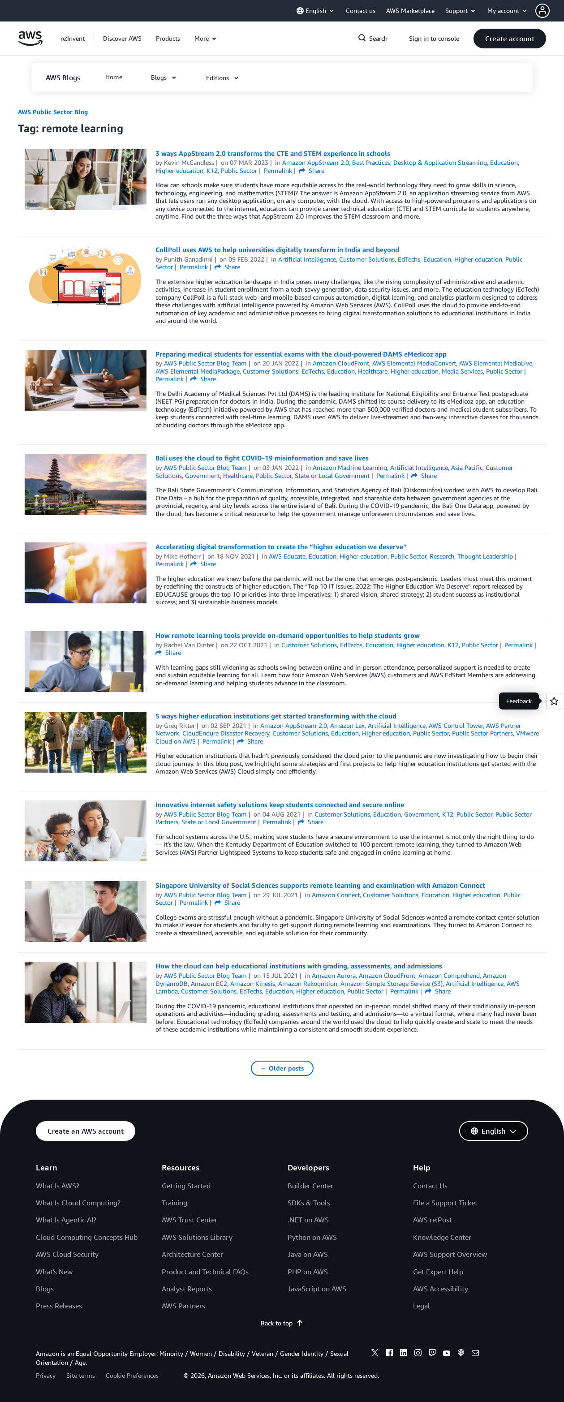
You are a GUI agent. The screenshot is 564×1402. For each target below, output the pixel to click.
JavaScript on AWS (317, 1288)
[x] (375, 1354)
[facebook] (389, 1354)
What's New (54, 1271)
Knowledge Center (442, 1237)
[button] (549, 11)
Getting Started (186, 1185)
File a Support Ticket (445, 1202)
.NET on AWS (308, 1219)
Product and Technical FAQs (205, 1271)
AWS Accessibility (440, 1288)
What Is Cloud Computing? (78, 1202)
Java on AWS (308, 1254)
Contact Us (430, 1185)
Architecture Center (192, 1254)
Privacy (46, 1375)
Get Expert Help (438, 1271)
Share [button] (311, 170)
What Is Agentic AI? (66, 1219)
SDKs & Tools (309, 1202)
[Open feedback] (554, 701)
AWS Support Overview (450, 1254)
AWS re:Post (432, 1219)
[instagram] (418, 1354)
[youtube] (446, 1354)
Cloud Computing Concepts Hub (87, 1237)
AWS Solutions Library (197, 1237)
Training (174, 1202)
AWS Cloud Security (67, 1254)
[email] (475, 1354)
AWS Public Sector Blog (53, 112)
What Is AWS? (57, 1185)
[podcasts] (461, 1354)
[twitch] (432, 1354)
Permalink (278, 170)
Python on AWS (312, 1237)
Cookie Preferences (132, 1375)
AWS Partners (183, 1305)
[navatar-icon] (542, 11)
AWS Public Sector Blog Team (205, 363)
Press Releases (59, 1305)
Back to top (282, 1323)
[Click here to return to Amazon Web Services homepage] (30, 43)
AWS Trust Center (189, 1219)
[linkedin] (403, 1354)
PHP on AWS (308, 1271)
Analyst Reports (187, 1288)
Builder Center (310, 1185)
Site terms (80, 1375)
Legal (421, 1305)
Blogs (45, 1288)
